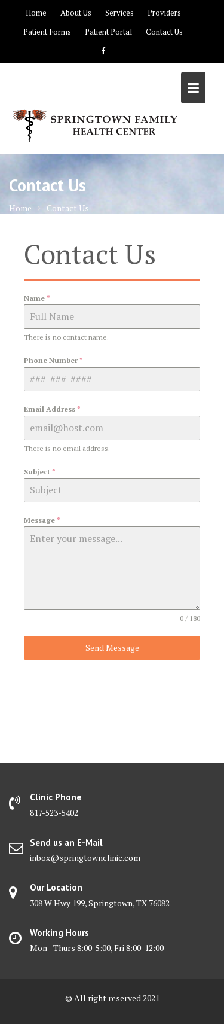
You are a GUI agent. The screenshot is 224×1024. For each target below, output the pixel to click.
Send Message (112, 647)
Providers (164, 12)
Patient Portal (108, 31)
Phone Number (53, 360)
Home (36, 12)
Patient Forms (47, 31)
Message (42, 520)
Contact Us (164, 31)
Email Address (52, 408)
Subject (40, 471)
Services (119, 12)
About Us (75, 12)
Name (37, 298)
